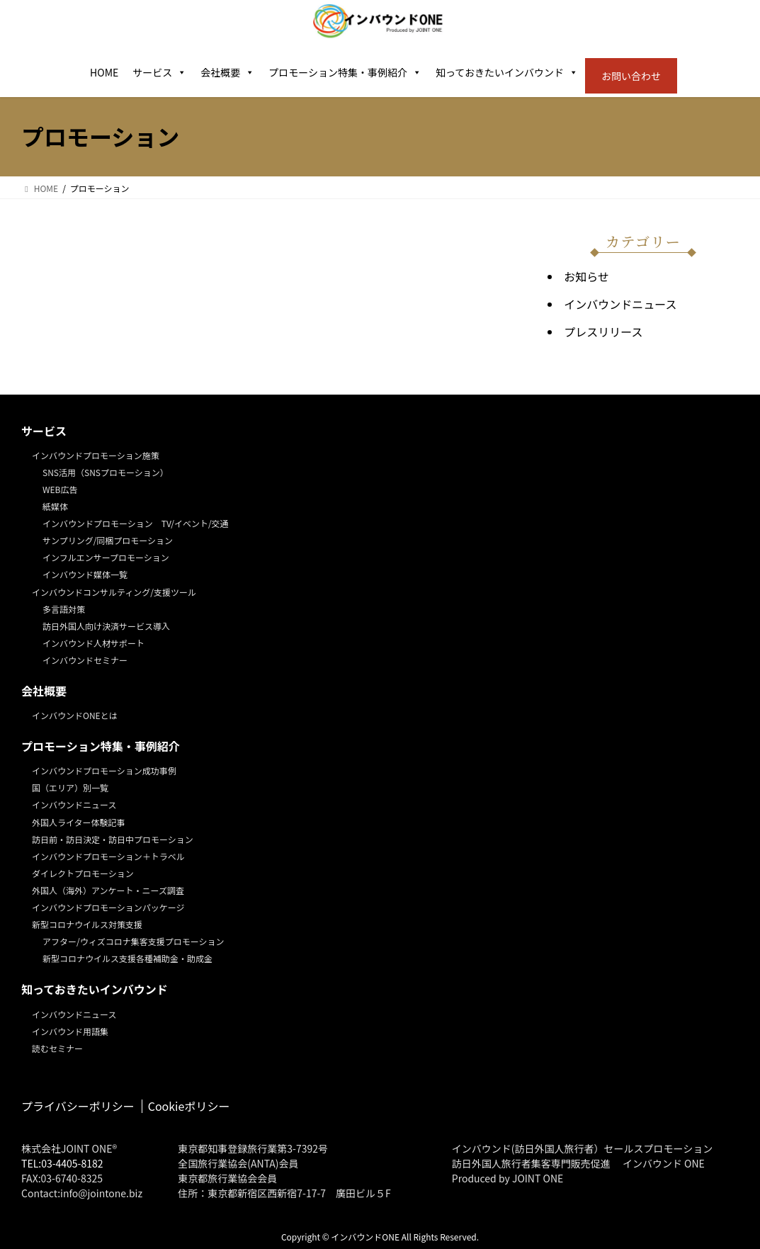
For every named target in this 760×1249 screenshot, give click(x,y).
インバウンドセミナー (84, 660)
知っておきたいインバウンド (94, 989)
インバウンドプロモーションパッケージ (108, 907)
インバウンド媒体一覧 (84, 574)
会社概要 (227, 72)
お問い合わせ (631, 76)
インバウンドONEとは (75, 715)
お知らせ (586, 276)
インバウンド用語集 (70, 1031)
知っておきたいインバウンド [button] (507, 72)
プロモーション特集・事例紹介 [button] (344, 72)
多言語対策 (63, 609)
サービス (44, 431)
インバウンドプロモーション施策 (95, 455)
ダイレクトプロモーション (83, 873)
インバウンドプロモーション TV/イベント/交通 (135, 523)
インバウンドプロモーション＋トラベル (108, 856)
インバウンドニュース (620, 303)
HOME (104, 72)
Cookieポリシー (189, 1105)
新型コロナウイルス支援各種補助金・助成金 (127, 958)
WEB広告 (60, 489)
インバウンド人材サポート (93, 643)
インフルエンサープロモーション (105, 557)
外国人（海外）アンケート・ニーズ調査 (108, 890)
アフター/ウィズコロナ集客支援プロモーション (133, 941)
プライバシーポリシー (78, 1105)
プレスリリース (603, 331)
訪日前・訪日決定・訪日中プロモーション (112, 839)
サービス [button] (159, 72)
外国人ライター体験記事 (78, 822)
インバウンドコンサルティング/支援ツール (114, 592)
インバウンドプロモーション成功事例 (104, 770)
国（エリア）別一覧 (70, 787)
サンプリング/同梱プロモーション (107, 540)
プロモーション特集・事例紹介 (100, 746)
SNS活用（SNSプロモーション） (105, 472)
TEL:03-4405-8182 (62, 1163)
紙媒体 (55, 506)
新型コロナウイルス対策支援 (87, 924)
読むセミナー (57, 1048)
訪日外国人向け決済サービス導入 (106, 626)
